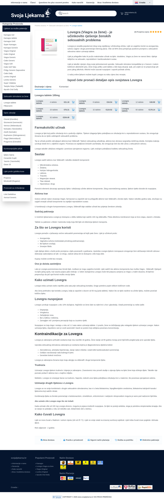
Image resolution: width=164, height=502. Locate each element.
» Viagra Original (41, 469)
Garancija (90, 3)
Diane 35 (7, 164)
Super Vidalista (10, 83)
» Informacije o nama (18, 463)
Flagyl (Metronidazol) (12, 138)
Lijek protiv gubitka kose (14, 171)
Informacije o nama (19, 3)
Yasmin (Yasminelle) (12, 161)
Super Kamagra (10, 45)
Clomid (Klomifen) (11, 119)
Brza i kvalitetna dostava (108, 3)
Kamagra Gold (9, 41)
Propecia (7, 178)
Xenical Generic (10, 197)
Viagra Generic (10, 57)
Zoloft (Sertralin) (10, 132)
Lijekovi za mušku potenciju (15, 28)
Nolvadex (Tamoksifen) (13, 129)
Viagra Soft (8, 64)
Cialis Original (9, 54)
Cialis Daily (8, 73)
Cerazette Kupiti (10, 158)
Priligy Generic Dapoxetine (14, 70)
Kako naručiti (77, 3)
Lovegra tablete (10, 103)
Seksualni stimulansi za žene (16, 96)
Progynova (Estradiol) (12, 142)
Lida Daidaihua (10, 194)
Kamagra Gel (9, 35)
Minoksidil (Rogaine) (12, 181)
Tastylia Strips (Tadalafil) (13, 86)
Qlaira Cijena (9, 155)
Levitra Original (10, 77)
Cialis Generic (9, 61)
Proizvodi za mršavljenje (14, 188)
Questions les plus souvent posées (54, 3)
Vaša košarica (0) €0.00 (128, 13)
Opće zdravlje (10, 113)
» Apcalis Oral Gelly (42, 475)
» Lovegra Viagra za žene (44, 466)
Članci (33, 3)
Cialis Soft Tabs (10, 67)
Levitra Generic (10, 80)
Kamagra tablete (10, 38)
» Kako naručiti (16, 469)
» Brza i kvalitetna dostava (20, 472)
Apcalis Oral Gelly (11, 89)
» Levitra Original (41, 472)
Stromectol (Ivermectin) (13, 122)
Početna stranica (40, 26)
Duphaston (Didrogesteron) (14, 135)
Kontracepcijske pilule (13, 148)
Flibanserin (8, 106)
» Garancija (15, 466)
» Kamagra (39, 463)
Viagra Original (10, 51)
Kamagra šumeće (11, 48)
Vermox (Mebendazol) (12, 126)
